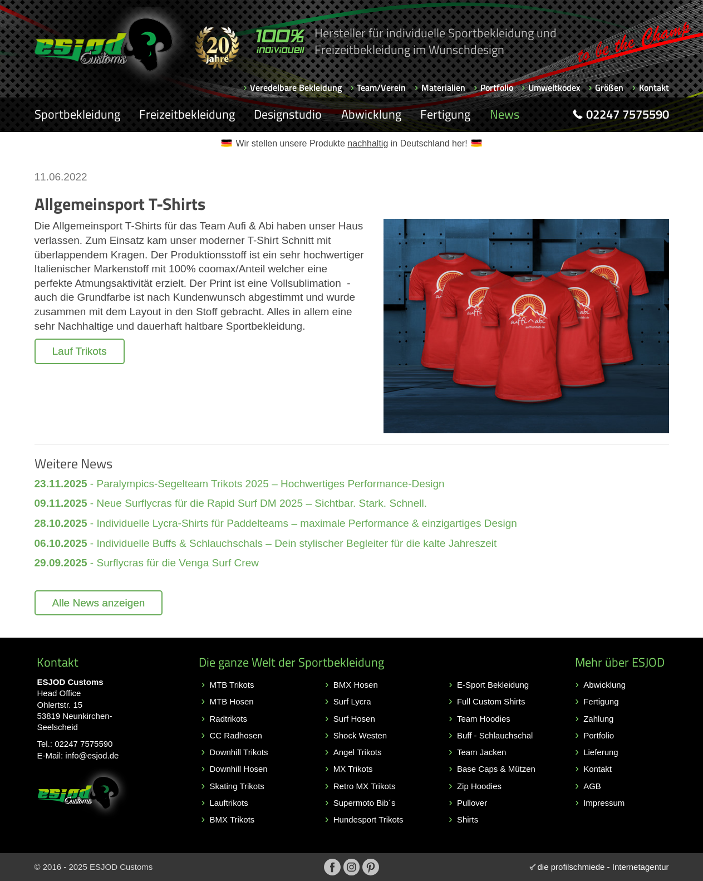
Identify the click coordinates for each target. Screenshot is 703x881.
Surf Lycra (352, 701)
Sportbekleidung (77, 114)
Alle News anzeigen (98, 603)
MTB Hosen (232, 701)
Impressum (604, 802)
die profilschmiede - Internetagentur (603, 867)
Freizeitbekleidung (187, 114)
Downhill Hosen (239, 769)
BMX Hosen (355, 684)
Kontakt (654, 87)
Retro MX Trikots (364, 786)
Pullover (472, 802)
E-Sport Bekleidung (493, 684)
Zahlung (598, 718)
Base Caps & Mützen (496, 769)
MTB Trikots (232, 684)
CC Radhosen (236, 735)
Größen (609, 87)
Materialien (443, 87)
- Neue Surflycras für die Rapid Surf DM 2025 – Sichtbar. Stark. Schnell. (231, 503)
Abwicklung (371, 114)
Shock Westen (360, 735)
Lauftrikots (229, 802)
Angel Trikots (357, 752)
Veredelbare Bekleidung (296, 87)
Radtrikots (229, 718)
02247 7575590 (83, 743)
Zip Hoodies (479, 786)
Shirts (467, 819)
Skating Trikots (237, 786)
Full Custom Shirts (491, 701)
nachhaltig (367, 143)
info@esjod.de (92, 755)
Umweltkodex (554, 87)
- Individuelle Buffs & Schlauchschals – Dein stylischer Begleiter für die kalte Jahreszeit (266, 543)
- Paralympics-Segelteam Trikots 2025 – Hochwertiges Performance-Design (240, 484)
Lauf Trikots (79, 351)
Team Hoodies (483, 718)
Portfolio (496, 87)
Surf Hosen (354, 718)
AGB (592, 786)
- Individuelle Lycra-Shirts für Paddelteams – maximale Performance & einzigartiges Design (276, 523)
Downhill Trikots (239, 752)
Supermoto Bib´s (364, 802)
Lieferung (600, 752)
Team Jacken (481, 752)
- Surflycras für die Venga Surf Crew (147, 563)
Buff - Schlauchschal (495, 735)
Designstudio (288, 114)
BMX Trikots (232, 819)
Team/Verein (381, 87)
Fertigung (445, 114)
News (504, 114)
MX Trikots (353, 769)
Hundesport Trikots (368, 819)
